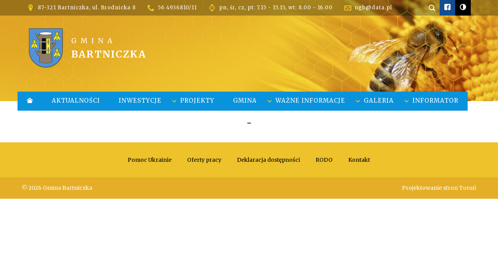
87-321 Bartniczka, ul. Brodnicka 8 (87, 7)
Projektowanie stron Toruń (439, 187)
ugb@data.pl (373, 7)
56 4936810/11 (177, 7)
